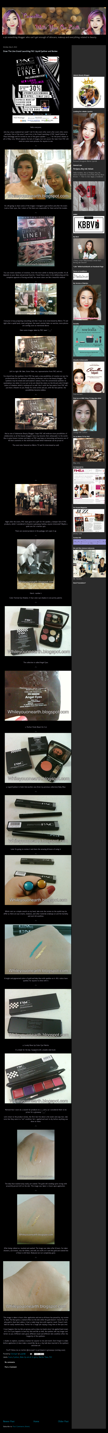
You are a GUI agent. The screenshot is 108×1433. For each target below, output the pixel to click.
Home (36, 1421)
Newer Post (8, 1421)
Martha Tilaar (43, 1357)
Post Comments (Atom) (21, 1426)
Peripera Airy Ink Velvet (83, 169)
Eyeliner (16, 1357)
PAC (50, 1357)
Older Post (63, 1421)
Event (10, 1357)
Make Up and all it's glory (29, 1357)
